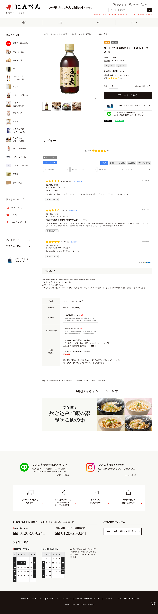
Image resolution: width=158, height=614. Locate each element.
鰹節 (24, 22)
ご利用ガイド (119, 4)
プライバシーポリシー (64, 599)
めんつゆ (132, 14)
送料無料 (149, 14)
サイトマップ (108, 599)
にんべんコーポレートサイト (127, 599)
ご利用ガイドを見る (63, 475)
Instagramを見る (130, 475)
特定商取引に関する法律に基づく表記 (88, 599)
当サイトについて (38, 599)
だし (60, 22)
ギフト (133, 22)
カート (145, 4)
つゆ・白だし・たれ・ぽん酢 (58, 34)
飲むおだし (113, 14)
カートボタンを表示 (154, 602)
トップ (44, 34)
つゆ (97, 22)
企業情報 (50, 599)
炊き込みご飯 (122, 14)
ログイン (133, 4)
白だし (105, 14)
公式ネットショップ (23, 8)
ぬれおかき (140, 14)
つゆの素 (73, 34)
